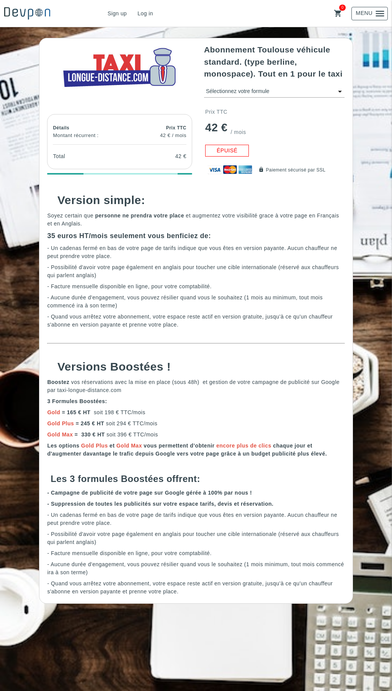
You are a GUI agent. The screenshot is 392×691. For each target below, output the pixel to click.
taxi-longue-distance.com (89, 390)
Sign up (117, 13)
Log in (145, 13)
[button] (119, 67)
